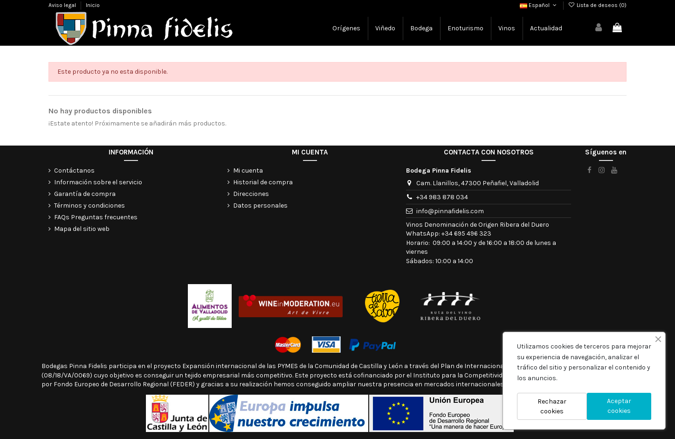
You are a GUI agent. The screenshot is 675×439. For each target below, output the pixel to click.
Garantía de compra (85, 194)
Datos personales (260, 205)
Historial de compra (263, 182)
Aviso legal (62, 5)
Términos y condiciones (89, 205)
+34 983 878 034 (442, 197)
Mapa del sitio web (82, 229)
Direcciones (251, 194)
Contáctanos (74, 170)
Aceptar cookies (619, 406)
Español (539, 5)
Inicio (93, 5)
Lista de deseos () (597, 5)
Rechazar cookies (551, 406)
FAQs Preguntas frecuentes (96, 217)
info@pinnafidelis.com (450, 211)
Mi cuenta (248, 170)
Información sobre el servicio (98, 182)
